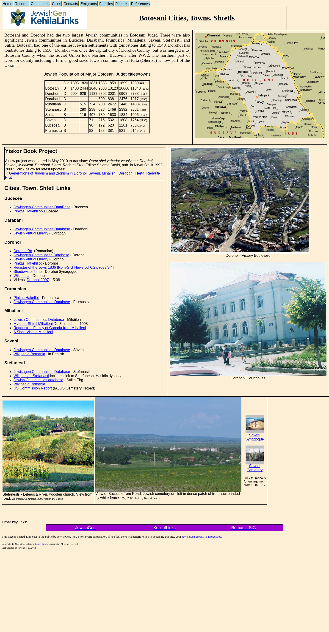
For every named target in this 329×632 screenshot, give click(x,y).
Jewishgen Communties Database (41, 255)
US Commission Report (33, 388)
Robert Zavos (41, 544)
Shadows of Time (28, 272)
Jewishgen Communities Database (42, 229)
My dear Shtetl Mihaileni (33, 324)
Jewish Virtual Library (31, 233)
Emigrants (88, 4)
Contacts (71, 4)
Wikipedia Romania (29, 354)
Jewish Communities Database (39, 320)
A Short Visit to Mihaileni (33, 332)
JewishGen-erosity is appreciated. (202, 536)
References (140, 4)
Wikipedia (21, 276)
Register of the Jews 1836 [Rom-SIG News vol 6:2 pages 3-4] (64, 267)
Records (21, 4)
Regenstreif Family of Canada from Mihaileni (50, 328)
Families (106, 4)
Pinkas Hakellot (26, 298)
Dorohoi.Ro (23, 251)
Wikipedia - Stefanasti (31, 376)
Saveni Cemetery (255, 466)
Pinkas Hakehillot (28, 211)
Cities (56, 4)
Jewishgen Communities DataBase (42, 207)
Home (7, 4)
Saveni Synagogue (254, 435)
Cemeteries (40, 4)
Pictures (122, 4)
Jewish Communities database (38, 380)
